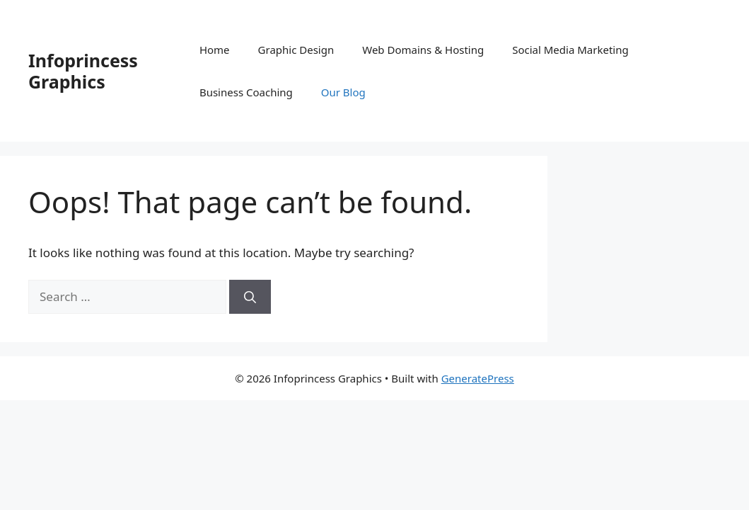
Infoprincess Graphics (83, 71)
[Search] (250, 297)
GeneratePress (477, 378)
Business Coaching (246, 92)
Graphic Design (296, 49)
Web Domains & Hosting (423, 49)
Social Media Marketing (570, 49)
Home (214, 49)
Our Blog (343, 92)
